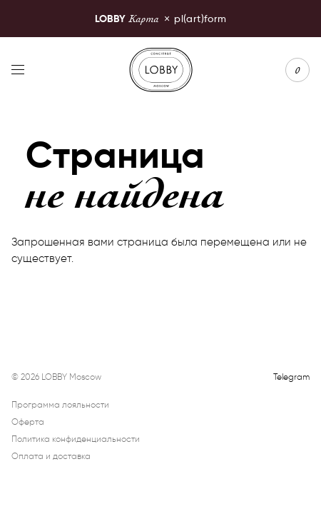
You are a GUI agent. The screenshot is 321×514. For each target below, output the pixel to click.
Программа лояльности (60, 404)
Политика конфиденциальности (75, 438)
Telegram (291, 376)
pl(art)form (161, 18)
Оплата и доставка (51, 455)
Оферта (27, 421)
